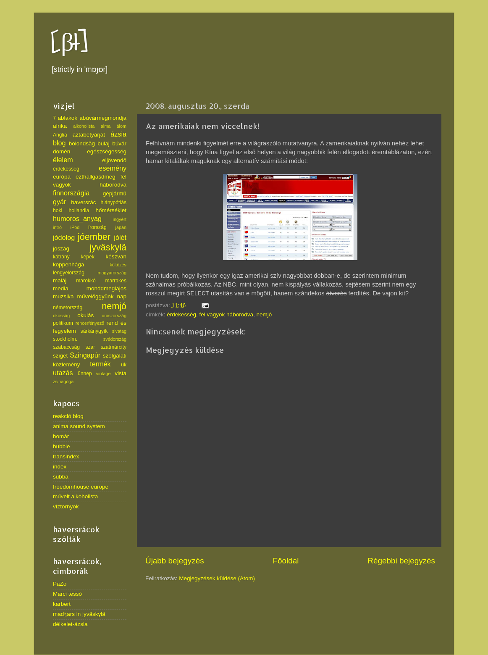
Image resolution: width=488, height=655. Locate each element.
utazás (63, 372)
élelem (63, 159)
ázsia (118, 134)
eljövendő (114, 160)
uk (123, 365)
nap (121, 296)
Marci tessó (67, 594)
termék (100, 364)
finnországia (71, 193)
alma (105, 126)
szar (90, 347)
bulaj (103, 143)
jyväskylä (107, 247)
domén (61, 151)
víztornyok (66, 506)
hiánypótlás (113, 202)
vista (120, 373)
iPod (75, 227)
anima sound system (79, 426)
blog (59, 143)
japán (120, 227)
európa (62, 177)
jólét (120, 237)
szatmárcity (113, 347)
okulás (85, 315)
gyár (59, 201)
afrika (60, 126)
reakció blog (68, 416)
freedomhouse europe (80, 487)
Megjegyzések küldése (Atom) (217, 578)
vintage (103, 373)
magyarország (112, 272)
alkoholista (83, 126)
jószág (61, 248)
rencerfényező (90, 323)
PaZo (59, 584)
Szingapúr (85, 355)
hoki (57, 210)
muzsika (63, 296)
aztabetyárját (89, 135)
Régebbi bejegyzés (401, 560)
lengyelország (68, 273)
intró (57, 227)
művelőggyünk (95, 296)
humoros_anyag (77, 218)
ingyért (119, 219)
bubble (61, 446)
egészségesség (106, 151)
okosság (61, 315)
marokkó (86, 281)
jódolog (64, 237)
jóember (94, 236)
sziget (60, 355)
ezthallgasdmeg (95, 177)
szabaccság (66, 347)
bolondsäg (82, 143)
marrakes (115, 281)
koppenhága (68, 264)
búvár (119, 143)
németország (67, 307)
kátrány (61, 257)
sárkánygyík (94, 331)
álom (121, 126)
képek (87, 257)
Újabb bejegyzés (174, 560)
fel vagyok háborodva (226, 314)
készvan (115, 256)
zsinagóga (63, 381)
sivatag (119, 331)
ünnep (85, 373)
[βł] (69, 43)
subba (60, 476)
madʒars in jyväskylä (79, 614)
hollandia (79, 210)
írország (97, 227)
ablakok (68, 118)
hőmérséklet (110, 210)
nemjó (264, 314)
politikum (63, 323)
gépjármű (114, 193)
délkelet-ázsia (70, 624)
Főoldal (286, 560)
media (60, 288)
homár (61, 436)
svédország (114, 339)
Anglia (60, 135)
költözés (118, 264)
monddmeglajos (106, 288)
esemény (112, 168)
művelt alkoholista (75, 496)
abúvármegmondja (102, 118)
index (59, 466)
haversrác (83, 202)
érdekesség (181, 314)
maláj (59, 280)
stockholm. (65, 339)
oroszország (114, 315)
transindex (66, 456)
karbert (62, 604)
